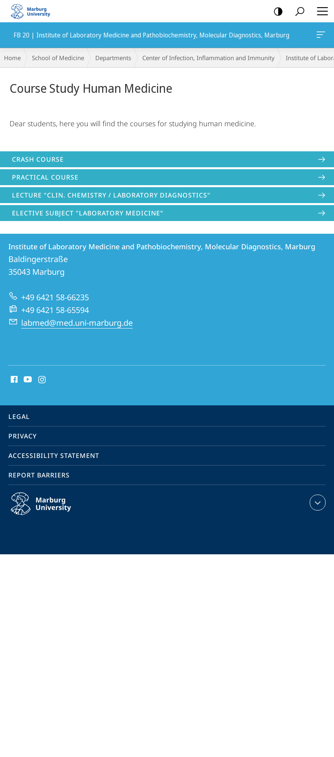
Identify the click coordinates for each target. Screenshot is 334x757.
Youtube (27, 379)
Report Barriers (39, 475)
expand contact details (317, 503)
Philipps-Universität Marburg (49, 510)
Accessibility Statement (53, 455)
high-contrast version (275, 12)
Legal (19, 416)
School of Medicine (58, 58)
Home (12, 58)
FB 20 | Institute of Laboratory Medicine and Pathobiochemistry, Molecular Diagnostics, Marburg (320, 36)
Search (297, 12)
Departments (113, 58)
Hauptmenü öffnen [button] (320, 11)
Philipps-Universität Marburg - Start (34, 11)
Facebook (13, 379)
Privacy (22, 436)
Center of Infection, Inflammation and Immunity (208, 58)
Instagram (42, 379)
